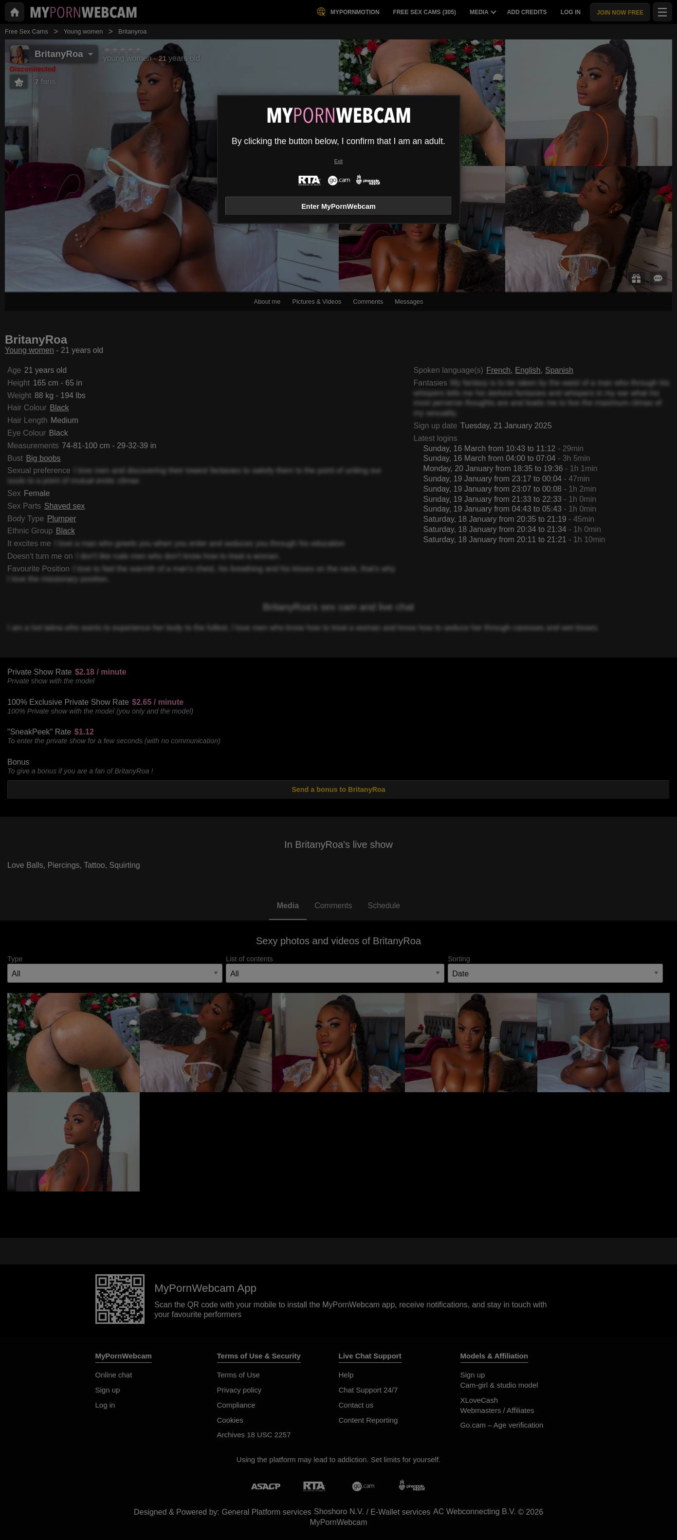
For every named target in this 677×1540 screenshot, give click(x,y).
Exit (338, 161)
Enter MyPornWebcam (338, 206)
